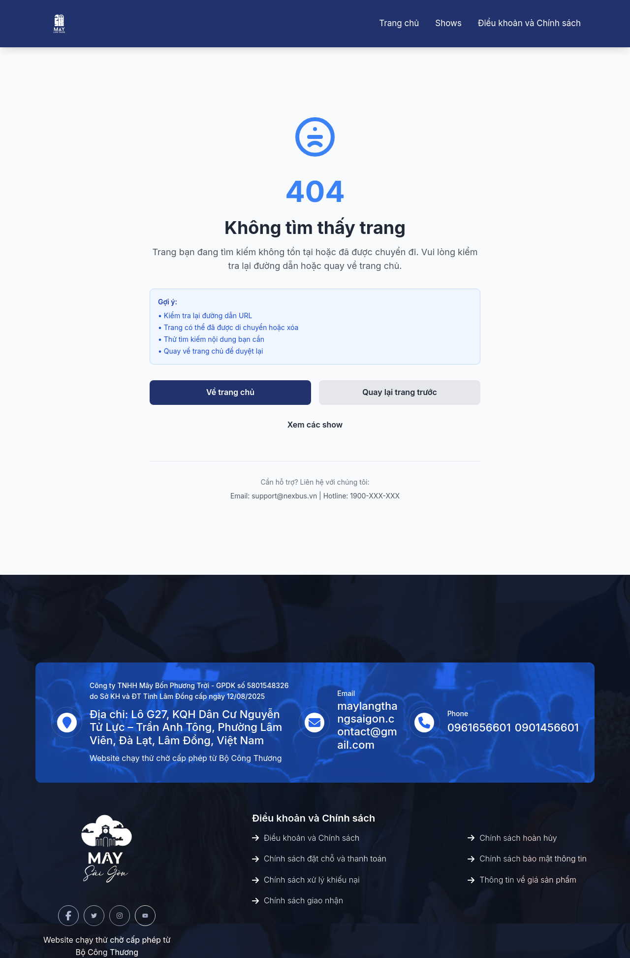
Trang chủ (399, 23)
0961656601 (479, 727)
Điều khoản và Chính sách (529, 23)
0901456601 (547, 727)
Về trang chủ (230, 392)
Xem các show (315, 424)
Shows (448, 23)
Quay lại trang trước (399, 392)
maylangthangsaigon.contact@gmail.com (367, 725)
